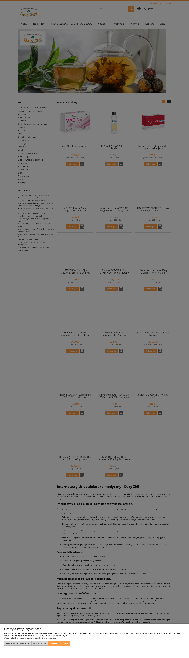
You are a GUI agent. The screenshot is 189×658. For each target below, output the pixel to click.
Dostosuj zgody (39, 643)
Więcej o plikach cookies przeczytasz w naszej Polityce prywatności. (30, 638)
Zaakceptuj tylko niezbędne (17, 643)
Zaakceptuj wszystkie (59, 643)
